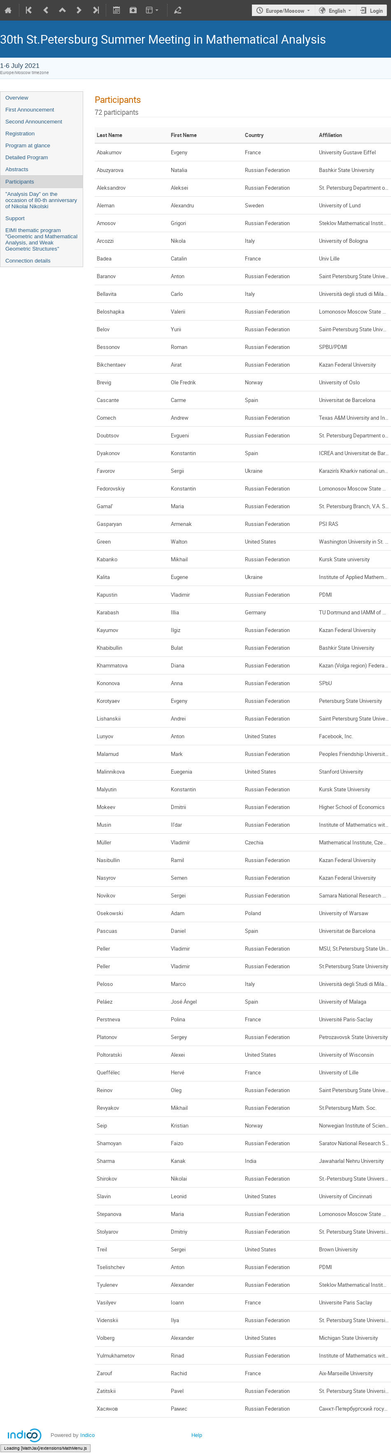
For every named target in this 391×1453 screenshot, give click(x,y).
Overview (16, 98)
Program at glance (27, 145)
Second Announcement (33, 122)
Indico (87, 1435)
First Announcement (29, 110)
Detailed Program (26, 157)
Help (196, 1435)
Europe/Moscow (285, 10)
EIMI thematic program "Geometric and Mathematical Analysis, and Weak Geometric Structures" (41, 239)
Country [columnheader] (254, 135)
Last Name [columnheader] (109, 135)
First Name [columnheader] (184, 135)
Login (376, 10)
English (337, 10)
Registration (20, 133)
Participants (19, 182)
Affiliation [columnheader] (330, 135)
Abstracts (16, 169)
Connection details (28, 261)
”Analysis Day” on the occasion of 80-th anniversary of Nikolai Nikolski (41, 200)
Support (15, 218)
